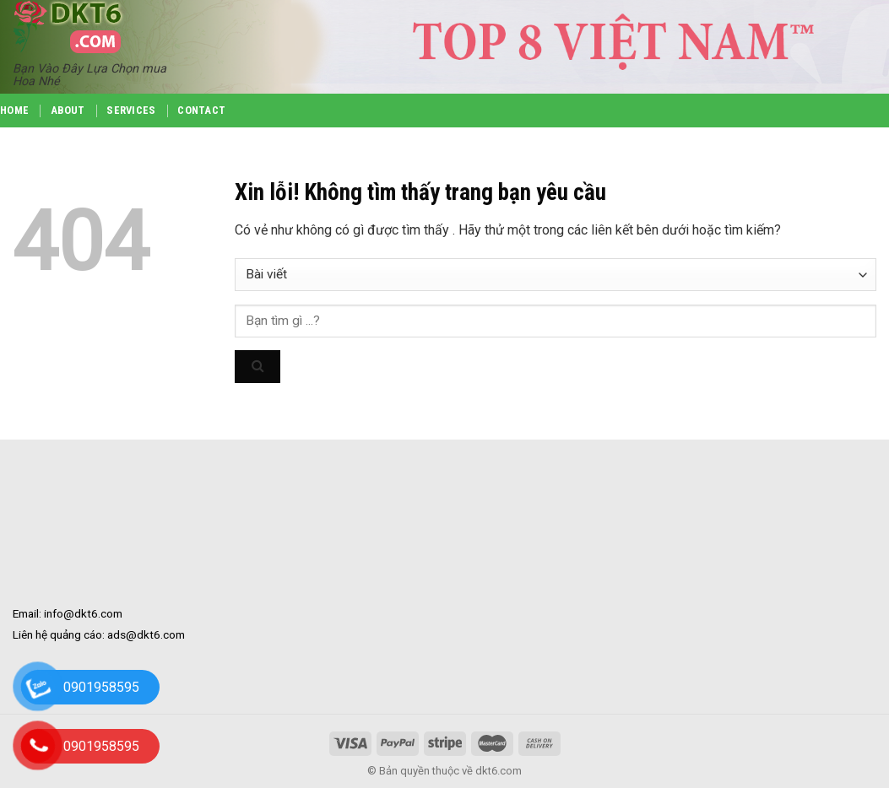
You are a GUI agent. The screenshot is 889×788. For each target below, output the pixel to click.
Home (14, 110)
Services (130, 110)
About (67, 110)
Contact (201, 110)
